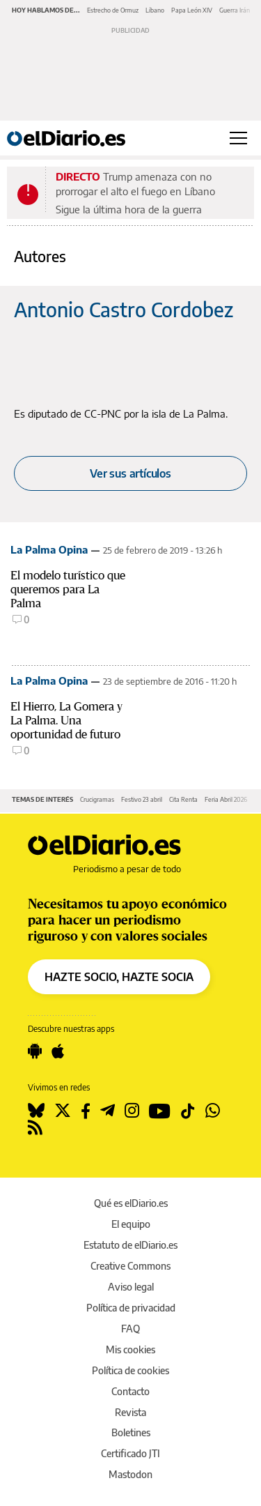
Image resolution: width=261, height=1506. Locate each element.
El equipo (130, 1224)
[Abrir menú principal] (238, 138)
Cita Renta (183, 799)
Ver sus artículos (130, 473)
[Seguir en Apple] (58, 1051)
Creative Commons (130, 1266)
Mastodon (130, 1474)
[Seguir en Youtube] (160, 1110)
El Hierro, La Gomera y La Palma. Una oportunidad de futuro (66, 720)
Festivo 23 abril (141, 799)
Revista (130, 1412)
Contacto (130, 1391)
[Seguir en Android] (35, 1051)
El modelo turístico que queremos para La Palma (67, 589)
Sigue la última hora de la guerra (129, 209)
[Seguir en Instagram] (132, 1110)
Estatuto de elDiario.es (130, 1245)
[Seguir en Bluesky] (36, 1110)
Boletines (130, 1432)
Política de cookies (130, 1370)
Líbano (154, 10)
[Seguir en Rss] (35, 1127)
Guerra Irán (234, 10)
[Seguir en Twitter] (62, 1110)
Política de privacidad (130, 1308)
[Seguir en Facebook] (85, 1110)
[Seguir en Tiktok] (188, 1110)
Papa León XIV (191, 10)
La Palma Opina (49, 549)
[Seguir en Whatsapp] (212, 1110)
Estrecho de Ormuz (113, 10)
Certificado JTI (130, 1453)
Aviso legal (131, 1287)
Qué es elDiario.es (131, 1203)
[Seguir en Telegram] (107, 1110)
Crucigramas (97, 799)
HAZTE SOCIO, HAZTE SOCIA (119, 977)
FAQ (130, 1328)
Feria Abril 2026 (226, 799)
